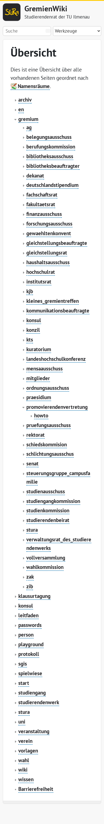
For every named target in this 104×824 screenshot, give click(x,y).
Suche (48, 31)
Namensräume (34, 86)
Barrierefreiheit (35, 789)
